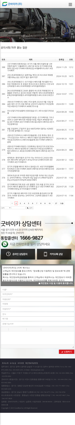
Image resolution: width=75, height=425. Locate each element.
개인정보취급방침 (31, 363)
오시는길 (13, 363)
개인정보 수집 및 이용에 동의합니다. (56, 283)
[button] (3, 329)
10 (49, 203)
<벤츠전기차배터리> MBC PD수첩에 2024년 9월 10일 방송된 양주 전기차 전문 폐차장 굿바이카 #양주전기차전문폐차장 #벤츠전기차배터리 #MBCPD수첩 (30, 104)
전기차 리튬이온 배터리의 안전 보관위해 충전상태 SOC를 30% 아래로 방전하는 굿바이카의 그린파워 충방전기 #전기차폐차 (30, 195)
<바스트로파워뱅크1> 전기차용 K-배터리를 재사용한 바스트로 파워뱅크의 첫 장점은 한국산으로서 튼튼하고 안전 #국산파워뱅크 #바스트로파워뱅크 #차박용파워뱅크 (30, 84)
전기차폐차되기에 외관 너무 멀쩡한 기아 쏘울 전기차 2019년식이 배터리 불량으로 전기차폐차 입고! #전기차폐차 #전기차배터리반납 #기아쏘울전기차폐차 (30, 187)
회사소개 (5, 363)
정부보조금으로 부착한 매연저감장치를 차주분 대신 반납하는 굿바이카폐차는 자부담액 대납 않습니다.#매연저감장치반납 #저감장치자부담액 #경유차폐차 (30, 178)
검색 (29, 208)
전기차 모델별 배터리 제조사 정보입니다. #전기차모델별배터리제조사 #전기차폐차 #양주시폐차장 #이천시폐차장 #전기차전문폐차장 (30, 169)
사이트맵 (20, 363)
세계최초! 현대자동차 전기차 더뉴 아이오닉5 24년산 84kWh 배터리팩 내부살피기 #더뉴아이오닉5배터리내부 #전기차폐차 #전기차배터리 (30, 160)
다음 (61, 203)
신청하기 (66, 352)
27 (56, 203)
